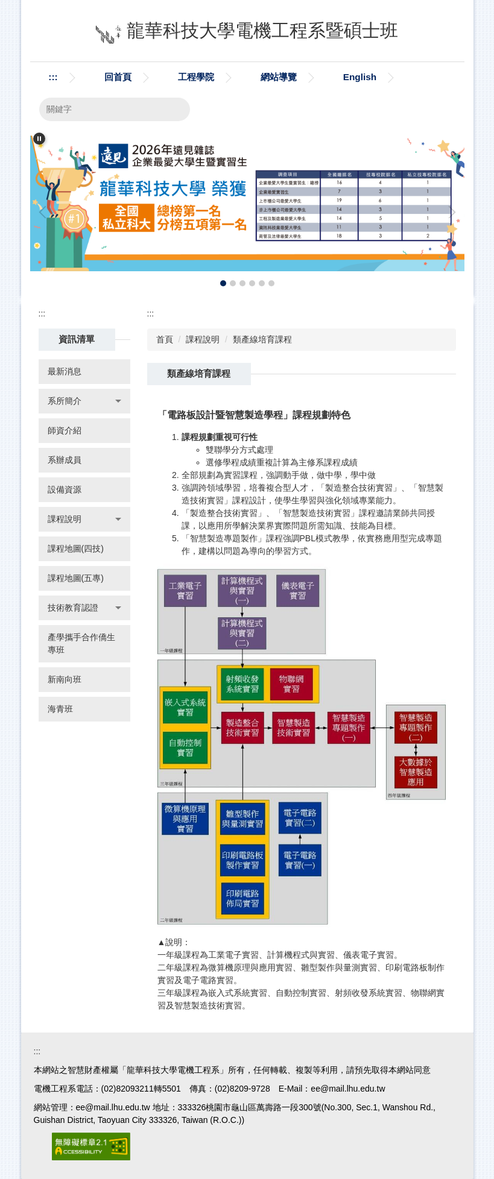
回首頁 (117, 77)
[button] (39, 139)
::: (52, 77)
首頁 (164, 339)
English (360, 77)
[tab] (223, 283)
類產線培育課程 (262, 339)
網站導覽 (279, 77)
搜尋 (174, 109)
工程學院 (196, 77)
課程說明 (203, 339)
